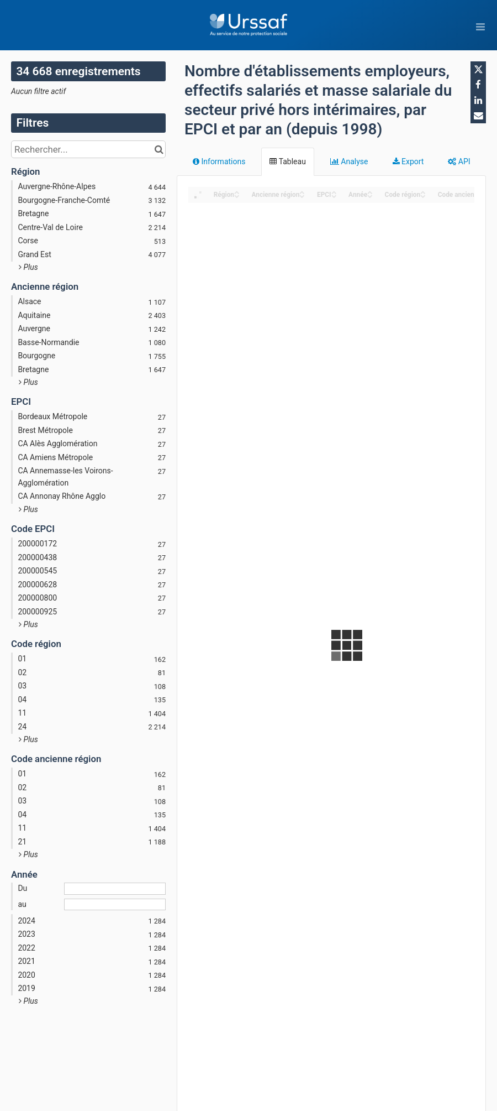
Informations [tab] (219, 161)
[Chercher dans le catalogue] (159, 149)
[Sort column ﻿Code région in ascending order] (423, 192)
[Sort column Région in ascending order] (237, 192)
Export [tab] (408, 161)
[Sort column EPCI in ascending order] (334, 192)
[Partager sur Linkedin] (478, 100)
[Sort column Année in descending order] (370, 195)
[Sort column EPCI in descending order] (334, 195)
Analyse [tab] (349, 161)
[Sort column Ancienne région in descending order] (302, 195)
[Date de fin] (115, 905)
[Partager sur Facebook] (478, 84)
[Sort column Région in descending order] (237, 195)
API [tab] (459, 161)
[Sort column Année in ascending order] (370, 192)
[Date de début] (115, 889)
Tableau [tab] (287, 161)
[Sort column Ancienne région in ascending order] (302, 192)
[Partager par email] (478, 115)
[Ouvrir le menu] (480, 26)
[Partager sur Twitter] (478, 69)
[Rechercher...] (88, 149)
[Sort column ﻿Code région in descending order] (423, 195)
